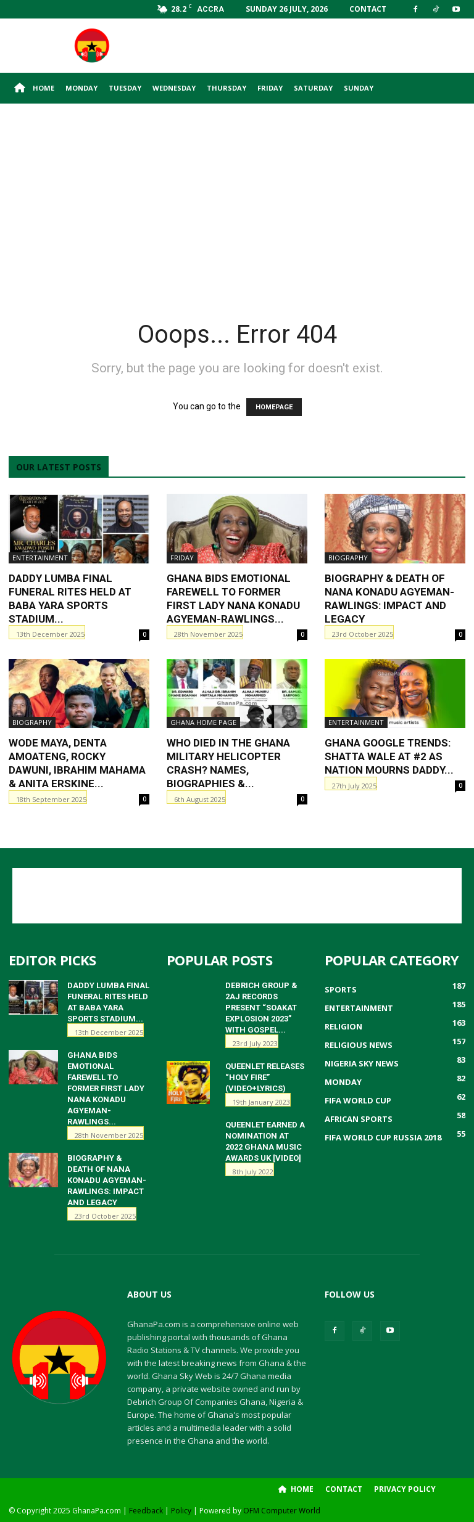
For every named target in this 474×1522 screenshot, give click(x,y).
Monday (81, 87)
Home (34, 88)
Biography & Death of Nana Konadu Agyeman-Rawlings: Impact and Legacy (106, 1180)
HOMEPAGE (274, 407)
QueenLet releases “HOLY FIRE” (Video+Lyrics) (264, 1077)
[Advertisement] (320, 45)
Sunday (358, 87)
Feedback (146, 1510)
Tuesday (125, 87)
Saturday (313, 87)
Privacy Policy (405, 1489)
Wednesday (174, 87)
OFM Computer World (281, 1510)
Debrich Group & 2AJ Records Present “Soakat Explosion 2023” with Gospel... (261, 1007)
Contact (367, 9)
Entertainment (40, 557)
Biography (348, 557)
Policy (181, 1510)
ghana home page (203, 722)
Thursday (226, 87)
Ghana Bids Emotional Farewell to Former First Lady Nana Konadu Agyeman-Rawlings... (105, 1088)
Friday (270, 87)
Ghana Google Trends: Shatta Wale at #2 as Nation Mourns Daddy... (389, 756)
